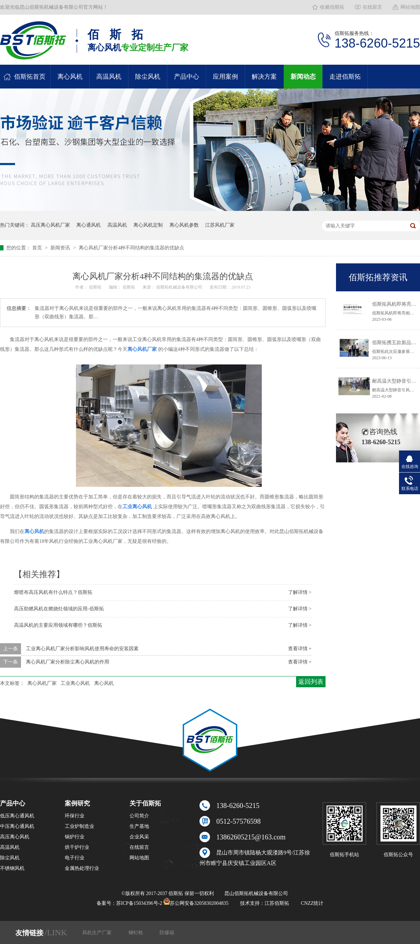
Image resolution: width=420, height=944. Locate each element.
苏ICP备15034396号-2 (139, 903)
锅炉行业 (74, 836)
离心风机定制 (148, 225)
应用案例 (225, 76)
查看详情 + (300, 648)
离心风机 (70, 76)
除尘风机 (147, 76)
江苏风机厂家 (219, 225)
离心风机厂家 (42, 683)
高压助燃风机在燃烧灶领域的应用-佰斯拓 (59, 608)
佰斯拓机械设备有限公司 (179, 287)
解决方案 (264, 76)
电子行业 (74, 857)
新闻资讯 (60, 247)
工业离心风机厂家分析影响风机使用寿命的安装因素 (82, 648)
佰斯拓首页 (30, 76)
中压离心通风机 (17, 826)
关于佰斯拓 (145, 803)
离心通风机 (88, 225)
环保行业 (74, 815)
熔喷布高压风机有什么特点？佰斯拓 (53, 592)
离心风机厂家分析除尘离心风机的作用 (67, 662)
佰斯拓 (96, 287)
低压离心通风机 (17, 815)
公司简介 (139, 815)
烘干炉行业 (77, 847)
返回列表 (310, 681)
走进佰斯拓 (345, 76)
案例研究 (77, 803)
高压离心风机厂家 (50, 225)
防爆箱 (167, 932)
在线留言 (372, 7)
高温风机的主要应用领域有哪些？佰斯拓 (58, 625)
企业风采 (139, 836)
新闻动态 (303, 76)
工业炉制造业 (79, 826)
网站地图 (410, 7)
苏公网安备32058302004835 (196, 903)
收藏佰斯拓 (332, 7)
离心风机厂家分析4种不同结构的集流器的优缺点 (131, 247)
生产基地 (139, 826)
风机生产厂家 (97, 932)
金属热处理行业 (82, 868)
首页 (37, 247)
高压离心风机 (14, 836)
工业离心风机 (75, 683)
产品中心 (186, 76)
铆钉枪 (136, 932)
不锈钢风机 (12, 868)
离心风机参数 (184, 225)
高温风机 (108, 76)
